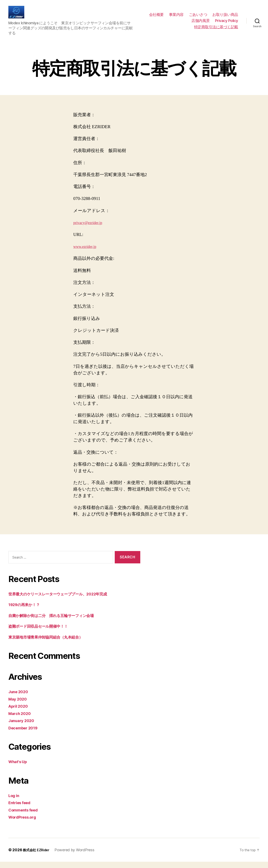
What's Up (19, 767)
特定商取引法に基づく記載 (216, 30)
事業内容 (176, 17)
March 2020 (21, 719)
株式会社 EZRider (38, 856)
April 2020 (19, 712)
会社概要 (156, 17)
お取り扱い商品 (225, 17)
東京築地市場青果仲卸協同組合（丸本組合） (51, 643)
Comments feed (25, 816)
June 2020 (19, 698)
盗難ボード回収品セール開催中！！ (43, 632)
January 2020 (22, 726)
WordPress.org (24, 823)
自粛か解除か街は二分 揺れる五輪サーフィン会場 (59, 621)
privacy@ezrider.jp (90, 229)
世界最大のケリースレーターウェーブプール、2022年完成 (67, 600)
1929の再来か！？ (26, 610)
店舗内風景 (200, 24)
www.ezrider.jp (86, 253)
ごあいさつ (198, 17)
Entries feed (21, 808)
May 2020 (18, 705)
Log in (14, 801)
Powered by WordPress (78, 856)
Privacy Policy (226, 24)
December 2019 (25, 734)
